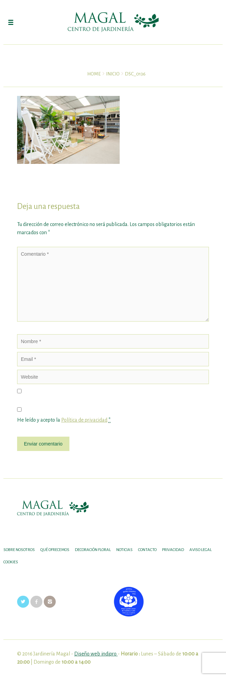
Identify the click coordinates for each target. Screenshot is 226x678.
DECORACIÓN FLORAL (93, 550)
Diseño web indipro (96, 653)
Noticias (124, 550)
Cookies (10, 562)
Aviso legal (200, 550)
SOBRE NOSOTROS (19, 550)
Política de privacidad (84, 420)
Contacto (147, 550)
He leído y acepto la (63, 420)
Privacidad (173, 550)
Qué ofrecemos (54, 550)
